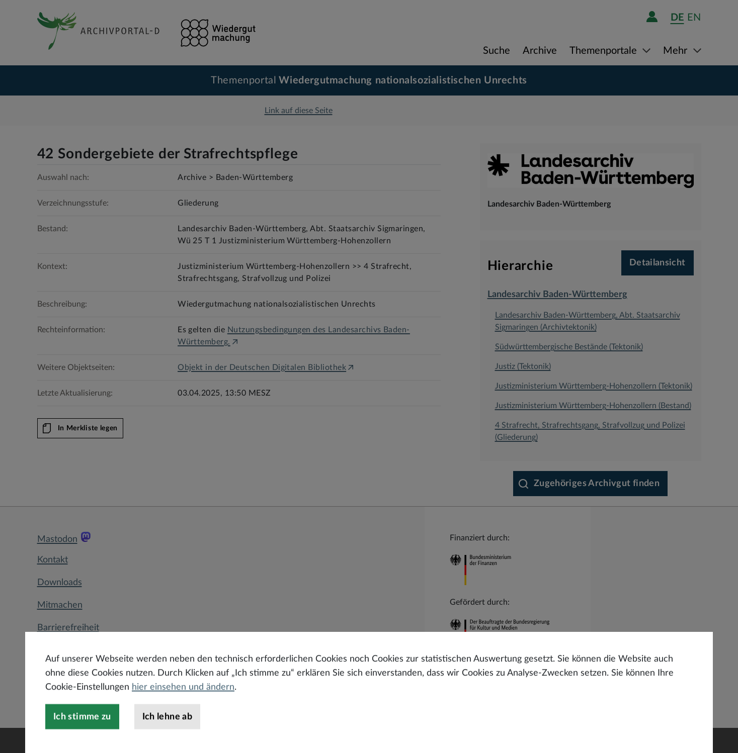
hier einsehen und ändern (183, 712)
